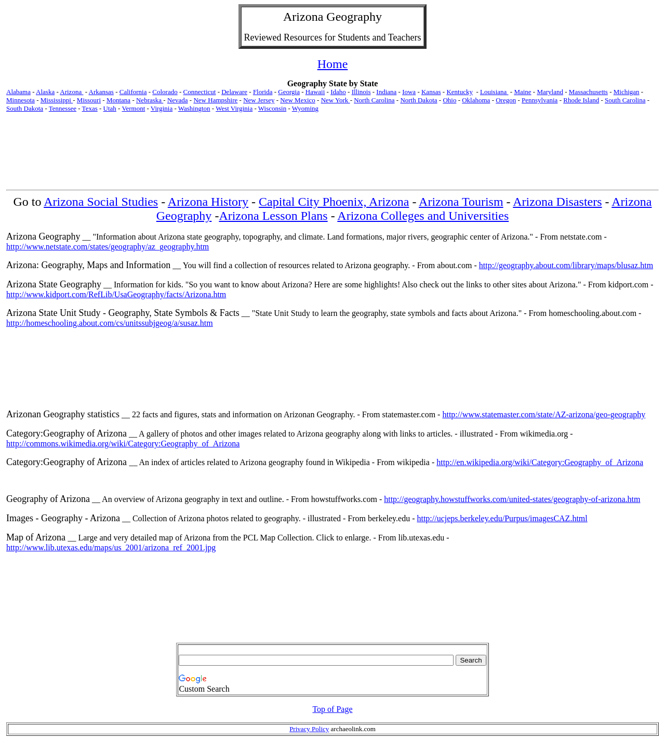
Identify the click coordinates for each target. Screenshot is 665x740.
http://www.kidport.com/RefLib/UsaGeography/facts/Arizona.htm (116, 294)
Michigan (627, 92)
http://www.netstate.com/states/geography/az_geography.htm (107, 246)
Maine (522, 92)
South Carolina (625, 100)
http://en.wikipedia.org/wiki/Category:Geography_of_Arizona (539, 462)
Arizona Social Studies (101, 201)
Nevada (177, 100)
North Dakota (418, 100)
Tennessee (62, 108)
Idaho (338, 92)
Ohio (449, 100)
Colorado (164, 92)
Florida (263, 92)
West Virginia (234, 108)
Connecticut (199, 92)
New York (335, 100)
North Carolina (374, 100)
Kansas (431, 92)
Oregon (506, 100)
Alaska (45, 92)
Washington (194, 108)
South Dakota (24, 108)
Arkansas (101, 92)
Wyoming (305, 108)
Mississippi (57, 100)
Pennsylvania (539, 100)
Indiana (386, 92)
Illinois (361, 92)
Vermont (133, 108)
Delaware (234, 92)
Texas (90, 108)
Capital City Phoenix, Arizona (334, 201)
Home (332, 64)
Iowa (409, 92)
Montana (118, 100)
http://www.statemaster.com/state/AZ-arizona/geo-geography (543, 414)
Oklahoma (476, 100)
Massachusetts (588, 92)
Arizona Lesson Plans (273, 215)
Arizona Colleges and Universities (423, 215)
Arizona (303, 16)
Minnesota (20, 100)
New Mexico (297, 100)
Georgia (289, 92)
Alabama (18, 92)
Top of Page (332, 709)
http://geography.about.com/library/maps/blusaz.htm (566, 265)
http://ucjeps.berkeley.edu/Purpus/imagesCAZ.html (502, 518)
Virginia (161, 108)
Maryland (550, 92)
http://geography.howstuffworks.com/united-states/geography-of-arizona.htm (512, 499)
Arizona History (208, 201)
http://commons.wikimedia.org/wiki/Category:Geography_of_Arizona (123, 443)
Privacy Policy (309, 729)
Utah (109, 108)
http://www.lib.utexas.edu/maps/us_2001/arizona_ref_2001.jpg (111, 547)
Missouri (89, 100)
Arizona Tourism (461, 201)
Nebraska (149, 100)
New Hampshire (215, 100)
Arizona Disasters (557, 201)
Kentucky (459, 92)
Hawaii (315, 92)
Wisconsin (272, 108)
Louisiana (494, 92)
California (133, 92)
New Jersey (258, 100)
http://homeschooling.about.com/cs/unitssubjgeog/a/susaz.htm (109, 323)
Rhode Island (581, 100)
